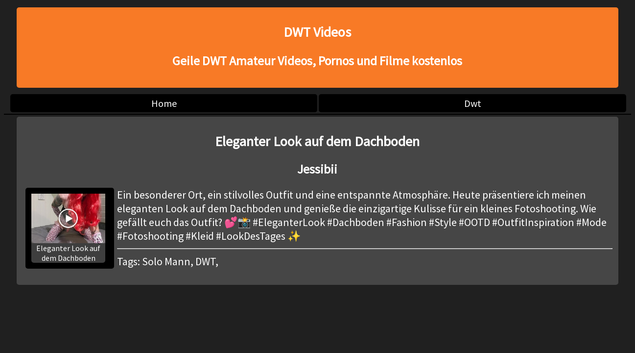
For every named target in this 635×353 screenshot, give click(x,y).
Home (164, 103)
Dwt (472, 103)
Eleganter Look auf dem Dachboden (68, 228)
